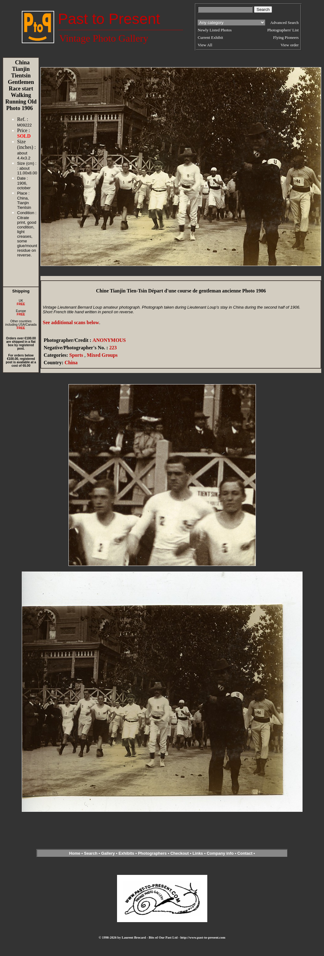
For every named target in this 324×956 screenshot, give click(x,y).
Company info (221, 853)
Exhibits (126, 853)
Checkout (179, 853)
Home (74, 853)
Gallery (108, 853)
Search (90, 853)
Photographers (152, 853)
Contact (244, 853)
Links (197, 853)
